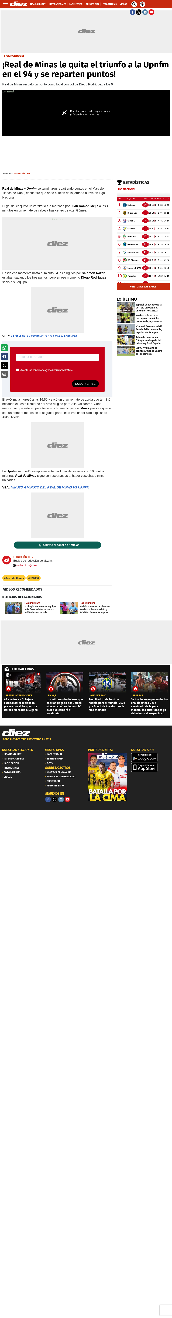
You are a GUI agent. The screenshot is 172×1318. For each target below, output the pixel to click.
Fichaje (52, 695)
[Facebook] (48, 799)
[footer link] (86, 741)
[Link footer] (16, 733)
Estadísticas (136, 182)
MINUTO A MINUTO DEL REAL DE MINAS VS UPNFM (50, 487)
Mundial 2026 (98, 695)
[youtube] (67, 799)
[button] (4, 347)
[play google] (150, 757)
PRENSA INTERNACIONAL (19, 695)
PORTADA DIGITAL (100, 750)
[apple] (150, 767)
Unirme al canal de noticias (61, 545)
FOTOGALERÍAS (22, 669)
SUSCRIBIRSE (85, 384)
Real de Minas (15, 578)
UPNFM (34, 578)
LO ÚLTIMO (127, 299)
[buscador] (134, 4)
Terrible (138, 695)
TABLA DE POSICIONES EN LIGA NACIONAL (44, 336)
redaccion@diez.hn (27, 565)
